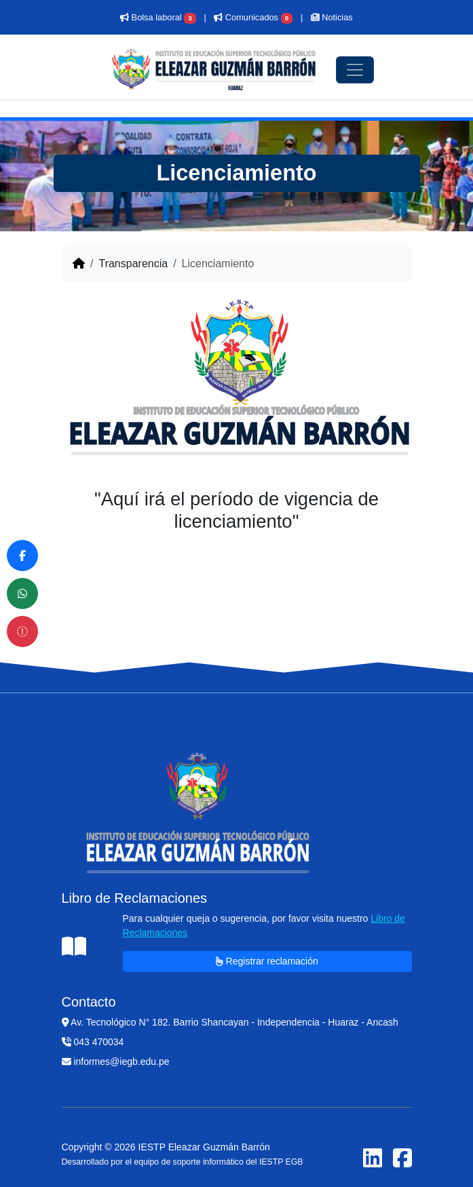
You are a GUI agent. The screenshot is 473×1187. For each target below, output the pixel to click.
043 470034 (93, 1041)
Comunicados (253, 17)
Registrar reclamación (267, 961)
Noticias (332, 17)
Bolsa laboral (158, 17)
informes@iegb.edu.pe (116, 1061)
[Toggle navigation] (355, 69)
